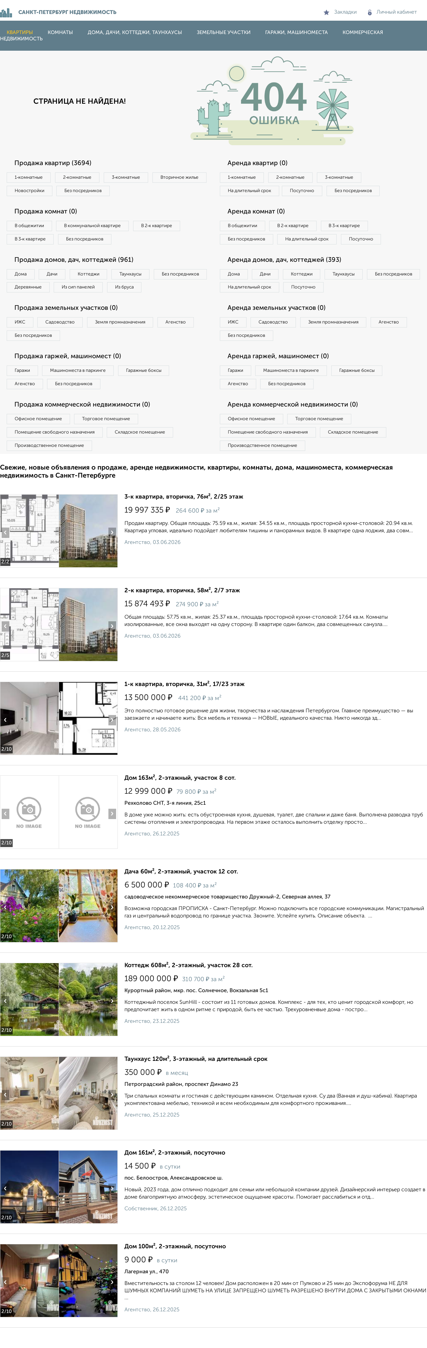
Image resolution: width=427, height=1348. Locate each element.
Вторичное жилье (34, 191)
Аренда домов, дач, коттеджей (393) (286, 275)
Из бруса (25, 303)
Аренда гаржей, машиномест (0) (280, 374)
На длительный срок (251, 191)
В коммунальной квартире (96, 227)
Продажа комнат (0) (47, 212)
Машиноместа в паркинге (81, 389)
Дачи (54, 276)
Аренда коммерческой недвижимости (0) (294, 424)
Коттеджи (93, 276)
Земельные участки (224, 32)
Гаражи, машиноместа (296, 32)
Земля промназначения (125, 339)
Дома (21, 276)
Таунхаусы (137, 276)
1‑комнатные (29, 177)
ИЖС (20, 339)
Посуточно (306, 191)
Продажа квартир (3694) (54, 163)
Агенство (183, 339)
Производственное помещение (50, 465)
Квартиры (20, 32)
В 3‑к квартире (31, 240)
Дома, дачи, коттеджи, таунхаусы (135, 32)
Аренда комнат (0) (257, 212)
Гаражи (23, 389)
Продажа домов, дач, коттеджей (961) (76, 262)
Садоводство (63, 339)
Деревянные (88, 290)
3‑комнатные (130, 177)
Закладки (340, 12)
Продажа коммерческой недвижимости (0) (84, 424)
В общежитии (30, 227)
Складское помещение (143, 452)
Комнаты (60, 32)
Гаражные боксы (149, 389)
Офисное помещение (39, 438)
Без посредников (147, 191)
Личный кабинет (392, 12)
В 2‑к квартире (163, 227)
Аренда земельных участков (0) (278, 325)
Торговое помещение (110, 438)
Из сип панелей (141, 290)
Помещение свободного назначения (55, 452)
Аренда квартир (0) (258, 163)
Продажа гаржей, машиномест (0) (69, 374)
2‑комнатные (80, 177)
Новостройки (91, 191)
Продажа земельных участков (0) (68, 325)
